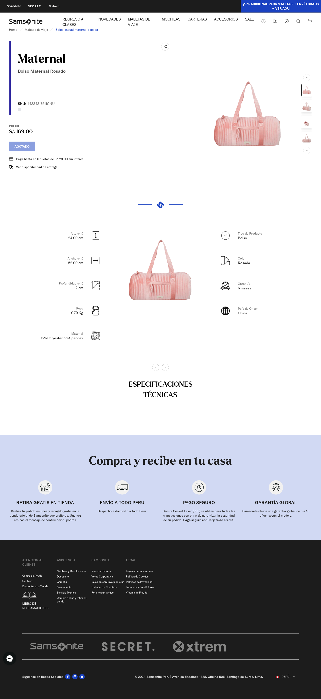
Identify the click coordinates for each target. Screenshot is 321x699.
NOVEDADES (110, 19)
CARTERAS (197, 19)
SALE (249, 19)
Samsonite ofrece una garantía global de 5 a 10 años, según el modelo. (275, 513)
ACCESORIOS (226, 19)
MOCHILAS (171, 19)
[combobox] (283, 676)
